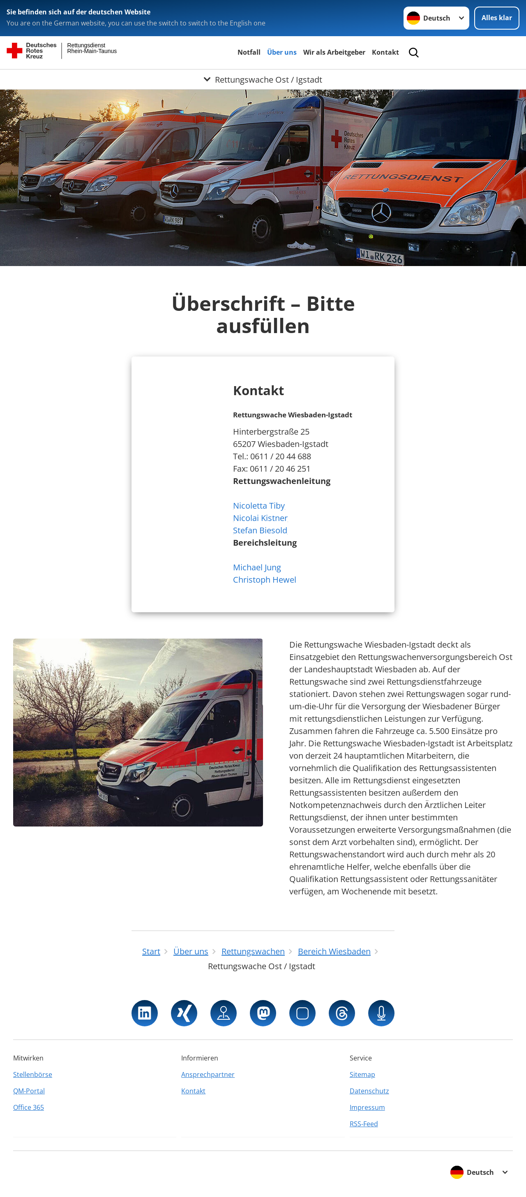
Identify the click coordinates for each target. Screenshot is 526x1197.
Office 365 (28, 1107)
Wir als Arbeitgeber (334, 52)
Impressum (367, 1107)
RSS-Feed (364, 1123)
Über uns (282, 52)
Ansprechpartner (208, 1074)
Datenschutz (369, 1090)
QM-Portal (29, 1090)
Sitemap (362, 1074)
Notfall (249, 52)
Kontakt (385, 52)
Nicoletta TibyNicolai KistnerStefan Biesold (260, 518)
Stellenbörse (32, 1074)
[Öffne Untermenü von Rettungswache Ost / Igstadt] (263, 79)
